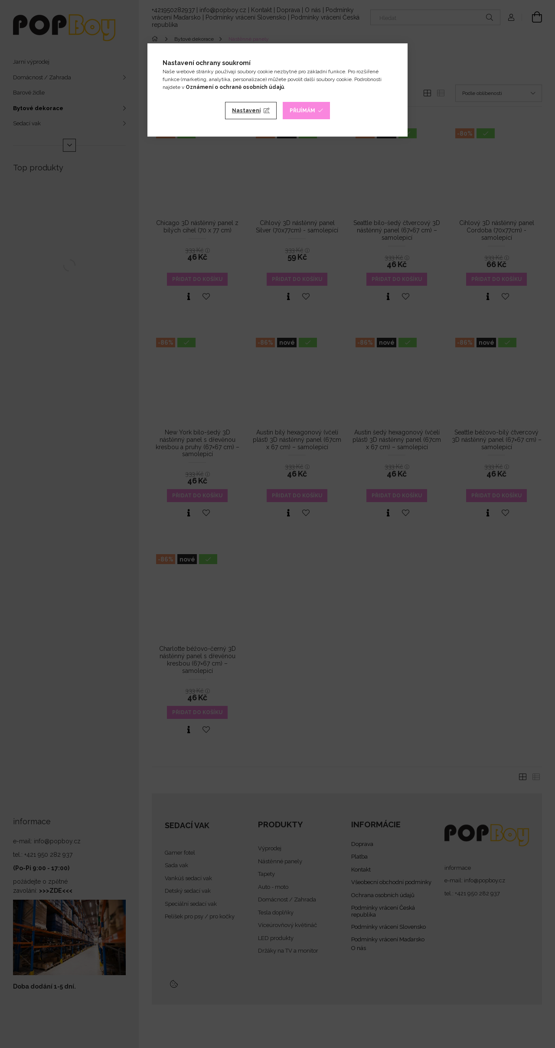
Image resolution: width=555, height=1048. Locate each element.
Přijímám (302, 111)
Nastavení (246, 111)
